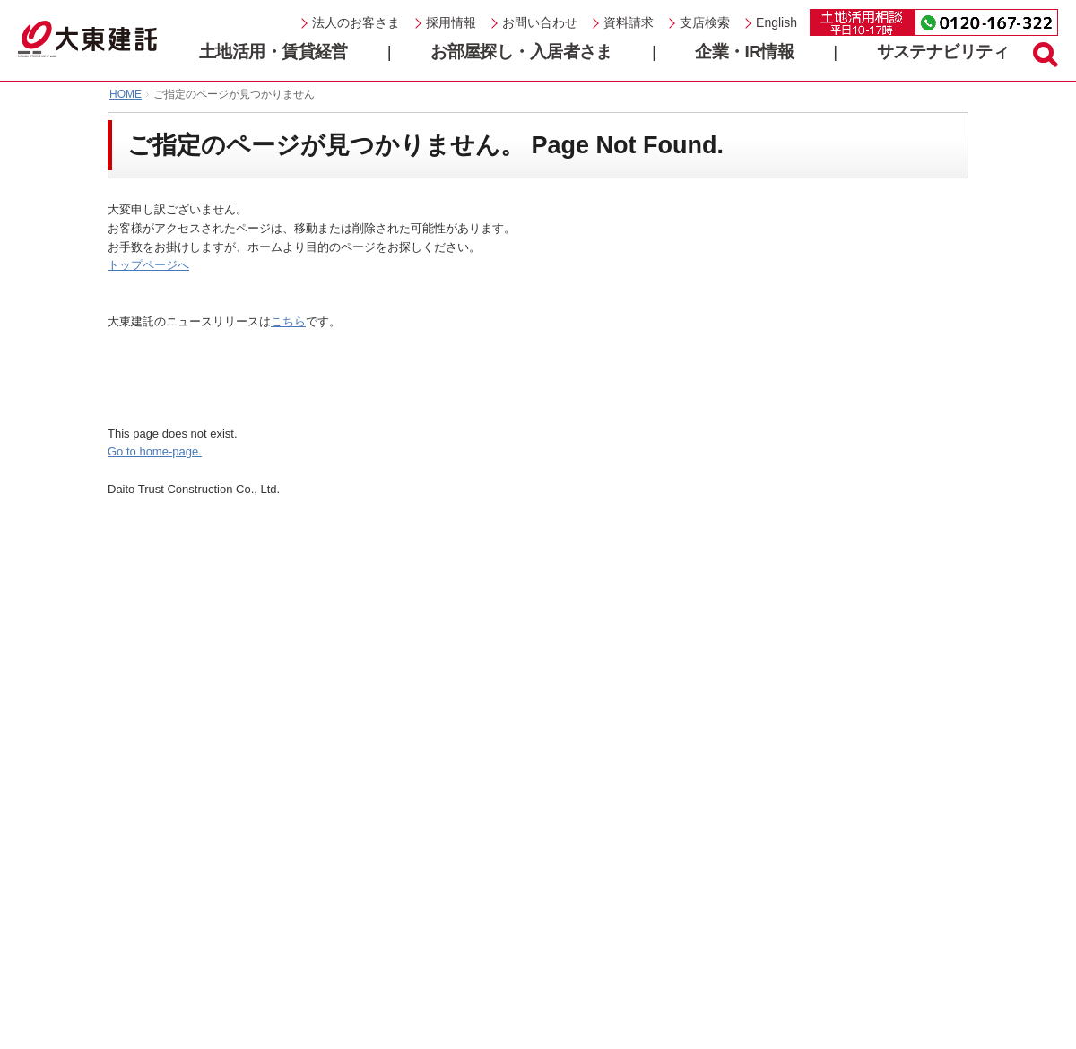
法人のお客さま (356, 22)
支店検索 (705, 22)
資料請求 (628, 22)
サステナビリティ (943, 51)
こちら (288, 321)
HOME (125, 94)
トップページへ (148, 265)
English (776, 22)
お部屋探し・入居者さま (521, 51)
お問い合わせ (539, 22)
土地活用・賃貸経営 (273, 51)
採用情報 (451, 22)
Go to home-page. (155, 451)
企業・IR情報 (744, 51)
